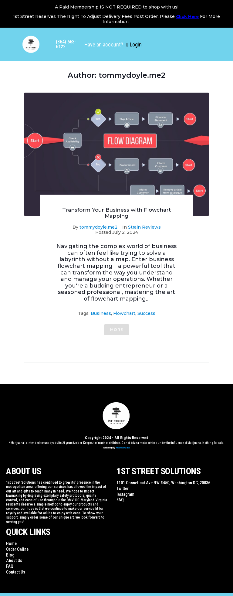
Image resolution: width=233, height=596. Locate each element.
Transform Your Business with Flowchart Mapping (116, 213)
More (116, 329)
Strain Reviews (144, 227)
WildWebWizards (123, 447)
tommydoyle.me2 (98, 227)
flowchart (124, 313)
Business (101, 313)
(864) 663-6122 (66, 44)
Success (146, 313)
